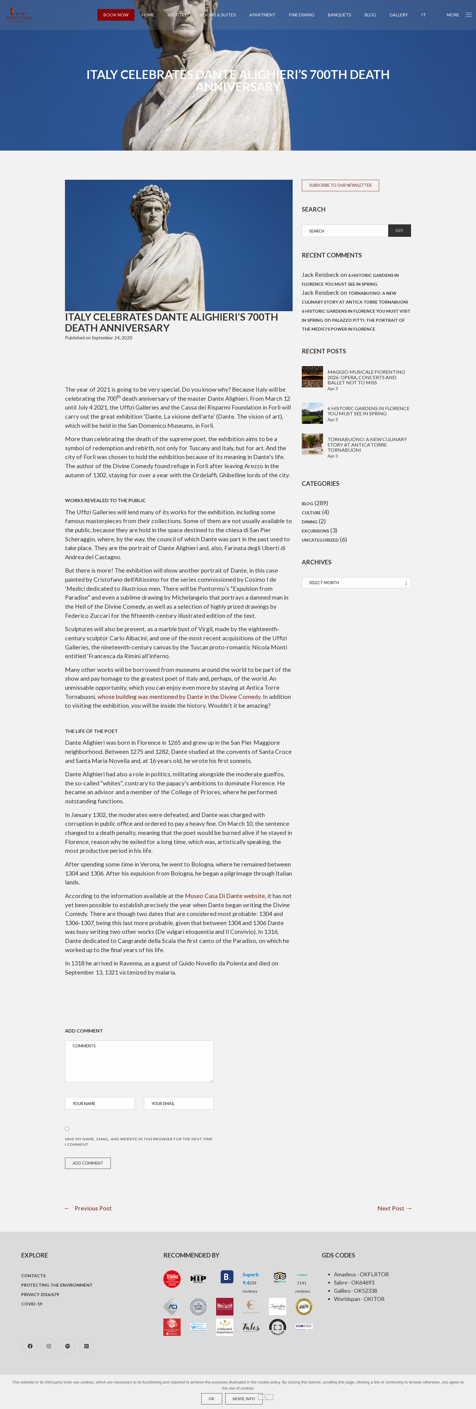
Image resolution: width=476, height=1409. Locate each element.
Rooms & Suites (222, 14)
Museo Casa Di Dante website (230, 919)
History (181, 14)
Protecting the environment (57, 1309)
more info (244, 1399)
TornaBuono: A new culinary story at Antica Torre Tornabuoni (367, 445)
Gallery (402, 14)
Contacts (33, 1300)
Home (152, 14)
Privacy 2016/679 (40, 1319)
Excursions (315, 532)
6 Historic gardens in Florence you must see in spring (369, 411)
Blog (374, 14)
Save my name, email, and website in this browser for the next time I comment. (139, 1166)
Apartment (266, 14)
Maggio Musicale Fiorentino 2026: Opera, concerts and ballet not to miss (366, 378)
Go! (399, 230)
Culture (311, 513)
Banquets (343, 14)
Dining (310, 523)
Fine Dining (305, 14)
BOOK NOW (119, 14)
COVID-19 (31, 1328)
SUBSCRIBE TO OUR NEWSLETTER (340, 185)
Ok (212, 1399)
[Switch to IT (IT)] (427, 15)
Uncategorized (320, 542)
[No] (265, 1397)
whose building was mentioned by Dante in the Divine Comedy (183, 709)
